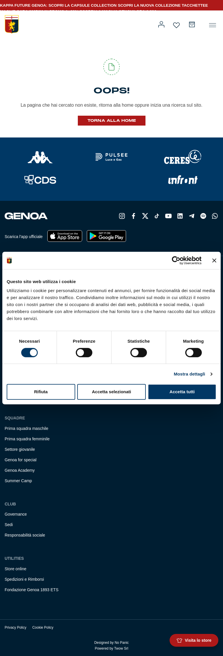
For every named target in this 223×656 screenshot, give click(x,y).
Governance (16, 514)
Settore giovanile (20, 449)
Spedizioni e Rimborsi (24, 579)
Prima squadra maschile (26, 428)
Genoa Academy (20, 470)
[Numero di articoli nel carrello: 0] (191, 24)
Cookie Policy (42, 627)
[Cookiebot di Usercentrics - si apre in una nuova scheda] (176, 260)
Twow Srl (121, 648)
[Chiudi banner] (214, 260)
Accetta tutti (182, 391)
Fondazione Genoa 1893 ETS (31, 589)
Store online (15, 568)
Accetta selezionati (111, 391)
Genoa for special (21, 459)
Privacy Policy (15, 627)
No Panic (122, 643)
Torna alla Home (111, 120)
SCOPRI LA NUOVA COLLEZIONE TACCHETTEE (163, 5)
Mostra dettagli (189, 373)
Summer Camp (18, 480)
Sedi (9, 524)
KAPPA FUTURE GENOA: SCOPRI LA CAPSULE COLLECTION (58, 5)
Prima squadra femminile (27, 439)
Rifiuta (41, 391)
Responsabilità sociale (25, 535)
